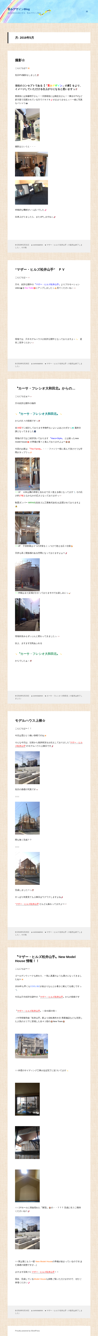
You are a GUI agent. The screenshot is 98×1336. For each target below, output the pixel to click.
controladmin (38, 245)
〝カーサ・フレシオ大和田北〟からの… (45, 388)
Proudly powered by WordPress (27, 1331)
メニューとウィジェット (86, 11)
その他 (24, 247)
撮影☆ (20, 60)
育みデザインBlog (19, 9)
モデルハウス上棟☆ (30, 720)
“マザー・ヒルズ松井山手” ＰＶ (41, 269)
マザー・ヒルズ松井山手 (27, 904)
